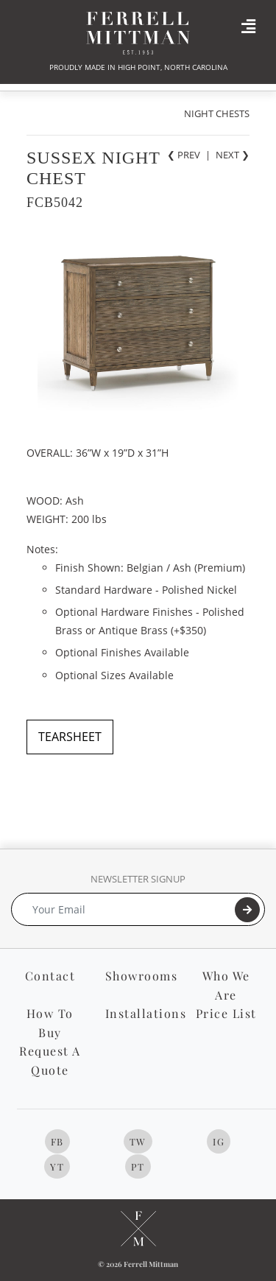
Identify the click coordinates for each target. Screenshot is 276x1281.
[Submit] (247, 909)
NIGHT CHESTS (217, 113)
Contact (50, 975)
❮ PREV (183, 154)
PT (137, 1166)
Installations (146, 1013)
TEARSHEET (70, 737)
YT (57, 1166)
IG (218, 1141)
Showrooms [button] (141, 975)
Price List (226, 1013)
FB (57, 1141)
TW (138, 1141)
